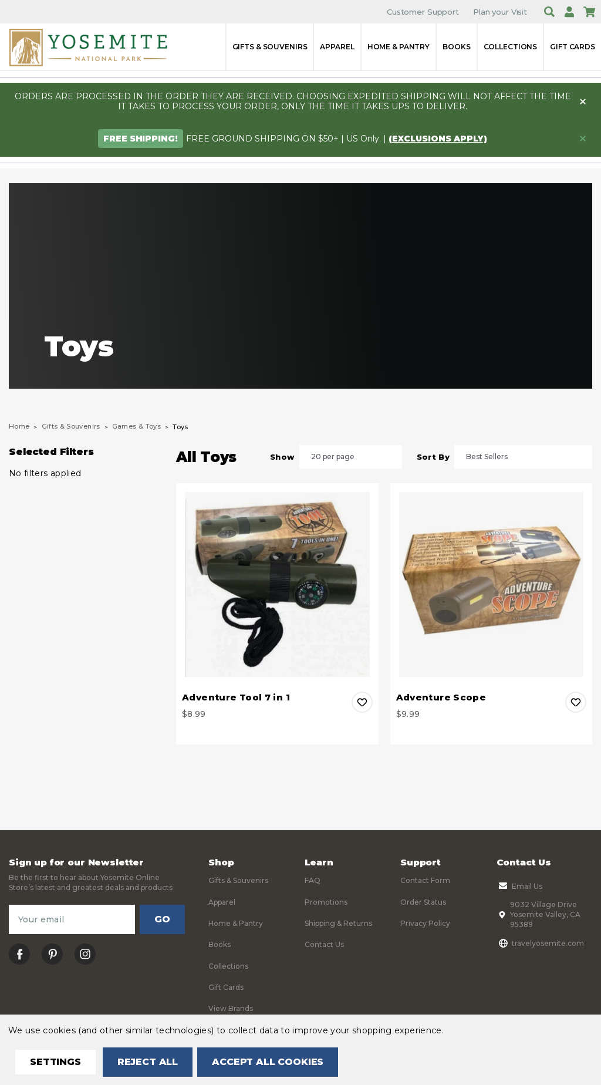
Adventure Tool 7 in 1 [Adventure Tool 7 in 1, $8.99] (236, 697)
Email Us (519, 886)
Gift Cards (572, 46)
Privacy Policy (425, 923)
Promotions (326, 902)
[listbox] (350, 457)
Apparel (337, 46)
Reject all (147, 1061)
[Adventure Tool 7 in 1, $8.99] (277, 584)
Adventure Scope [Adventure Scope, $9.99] (441, 697)
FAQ (312, 880)
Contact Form (425, 880)
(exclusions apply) (438, 138)
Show (282, 456)
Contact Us (324, 944)
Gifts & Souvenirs (270, 46)
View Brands (230, 1008)
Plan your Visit (500, 11)
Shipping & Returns (338, 923)
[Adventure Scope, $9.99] (491, 584)
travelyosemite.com (540, 942)
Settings (55, 1061)
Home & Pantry (398, 46)
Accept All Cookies (267, 1061)
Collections (511, 46)
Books (456, 46)
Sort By (433, 456)
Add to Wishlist (362, 702)
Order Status (423, 902)
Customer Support (423, 11)
